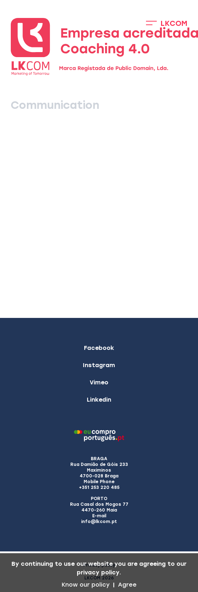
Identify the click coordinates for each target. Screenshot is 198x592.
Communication (55, 105)
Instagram (99, 365)
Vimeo (99, 382)
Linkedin (99, 399)
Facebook (99, 347)
